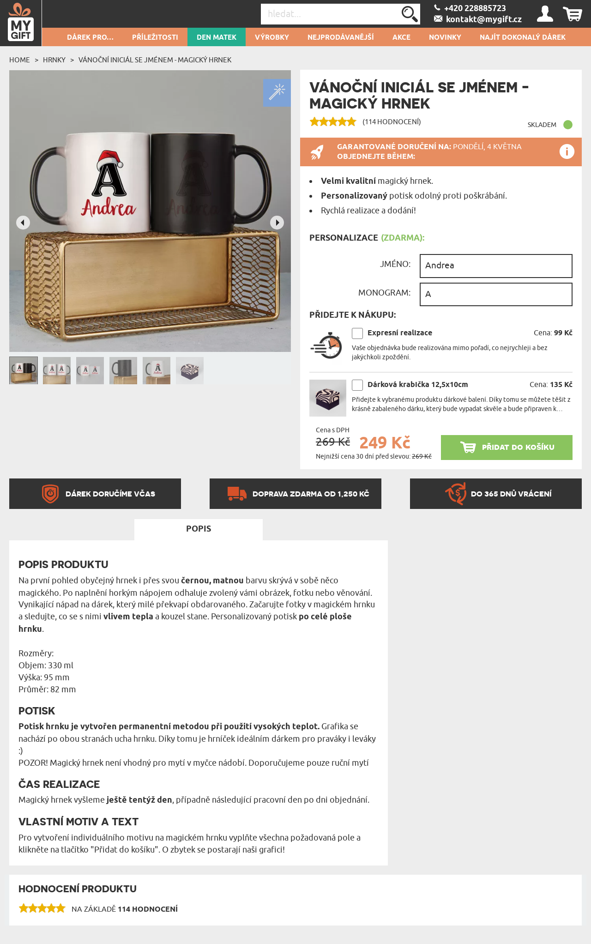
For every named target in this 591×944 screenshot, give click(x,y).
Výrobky (272, 37)
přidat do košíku (518, 447)
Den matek (216, 37)
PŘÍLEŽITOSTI (155, 37)
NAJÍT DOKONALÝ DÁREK (523, 37)
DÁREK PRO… (90, 37)
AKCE (401, 37)
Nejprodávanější (341, 37)
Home (19, 60)
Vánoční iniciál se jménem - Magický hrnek (154, 60)
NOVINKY (445, 37)
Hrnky (54, 60)
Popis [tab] (198, 529)
